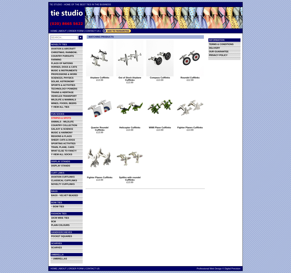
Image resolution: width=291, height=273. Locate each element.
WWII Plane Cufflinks (160, 126)
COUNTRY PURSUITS (62, 56)
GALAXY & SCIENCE (62, 129)
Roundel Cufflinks (190, 76)
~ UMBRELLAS (59, 258)
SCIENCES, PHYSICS (62, 78)
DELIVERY (214, 48)
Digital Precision (232, 268)
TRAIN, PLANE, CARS (62, 147)
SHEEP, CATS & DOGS (63, 140)
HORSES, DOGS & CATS (64, 67)
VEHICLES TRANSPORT (64, 96)
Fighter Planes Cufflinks (190, 126)
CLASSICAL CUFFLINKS (64, 180)
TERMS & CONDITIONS (221, 44)
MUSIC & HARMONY (62, 132)
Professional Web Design (209, 268)
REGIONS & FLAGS (61, 136)
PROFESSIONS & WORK (64, 74)
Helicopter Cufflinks (129, 126)
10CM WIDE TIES (60, 218)
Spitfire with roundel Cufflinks (129, 177)
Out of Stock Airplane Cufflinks (129, 77)
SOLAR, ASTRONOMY (63, 81)
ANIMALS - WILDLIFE (62, 121)
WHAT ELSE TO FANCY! (64, 151)
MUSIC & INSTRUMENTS (64, 70)
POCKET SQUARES (61, 236)
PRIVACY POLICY (218, 55)
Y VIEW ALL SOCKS (61, 154)
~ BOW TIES (57, 206)
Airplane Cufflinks (99, 76)
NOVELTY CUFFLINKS (63, 184)
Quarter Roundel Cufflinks (99, 127)
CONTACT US (92, 31)
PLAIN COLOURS (60, 225)
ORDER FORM (75, 31)
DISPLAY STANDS (60, 165)
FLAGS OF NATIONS (62, 63)
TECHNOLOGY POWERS (64, 88)
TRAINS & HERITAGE (62, 92)
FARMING (56, 59)
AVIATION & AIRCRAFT (63, 48)
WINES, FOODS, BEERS (63, 103)
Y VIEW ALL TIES (60, 107)
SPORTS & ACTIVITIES (63, 85)
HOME (54, 31)
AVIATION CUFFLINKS (63, 177)
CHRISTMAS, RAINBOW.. (64, 52)
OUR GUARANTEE (219, 51)
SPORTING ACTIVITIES (63, 143)
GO (81, 38)
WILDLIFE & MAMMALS (63, 99)
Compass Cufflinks (160, 76)
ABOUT (62, 31)
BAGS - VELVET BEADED (64, 195)
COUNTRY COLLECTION (64, 125)
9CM (53, 221)
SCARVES (56, 247)
